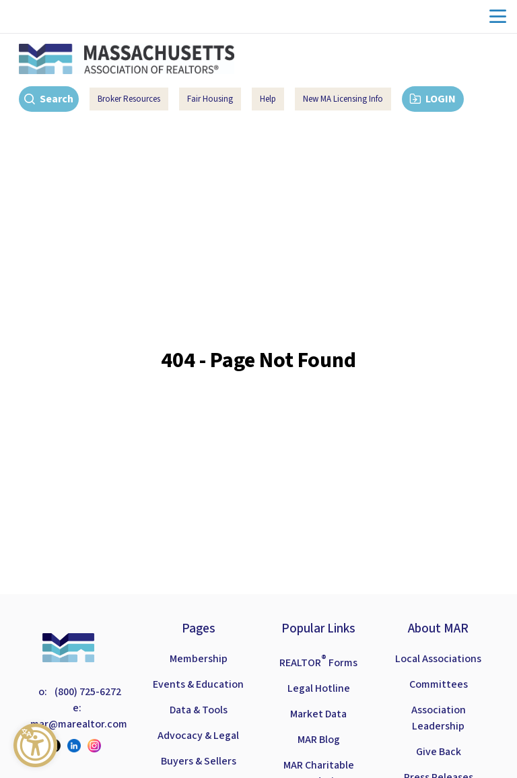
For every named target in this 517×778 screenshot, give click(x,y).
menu (497, 16)
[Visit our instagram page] (98, 745)
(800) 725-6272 (87, 691)
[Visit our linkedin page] (77, 745)
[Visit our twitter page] (57, 745)
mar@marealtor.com (78, 724)
